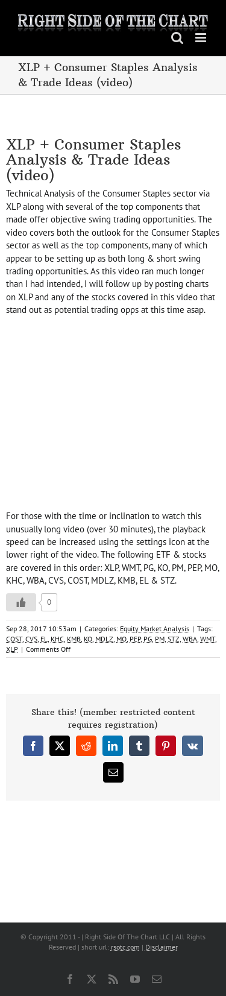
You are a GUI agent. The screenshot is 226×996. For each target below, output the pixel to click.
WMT (207, 638)
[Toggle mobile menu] (201, 37)
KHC (57, 638)
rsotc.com (125, 946)
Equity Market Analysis (154, 628)
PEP (135, 638)
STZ (174, 638)
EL (44, 638)
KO (88, 638)
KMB (74, 638)
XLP (12, 649)
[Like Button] (21, 602)
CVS (31, 638)
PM (160, 638)
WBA (190, 638)
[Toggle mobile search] (177, 37)
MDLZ (104, 638)
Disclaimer (161, 946)
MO (121, 638)
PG (147, 638)
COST (14, 638)
